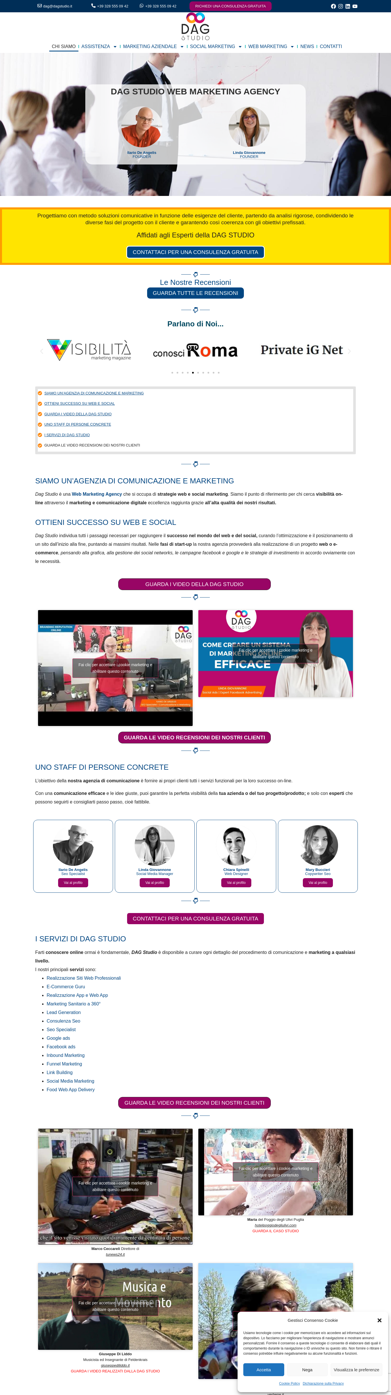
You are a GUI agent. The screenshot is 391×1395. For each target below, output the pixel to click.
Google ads (58, 1038)
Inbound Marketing (66, 1055)
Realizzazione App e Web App (77, 995)
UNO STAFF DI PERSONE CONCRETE (77, 425)
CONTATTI (331, 46)
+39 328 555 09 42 (112, 6)
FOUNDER (141, 154)
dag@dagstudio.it (57, 6)
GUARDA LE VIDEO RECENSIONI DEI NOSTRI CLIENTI (92, 446)
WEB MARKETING (271, 46)
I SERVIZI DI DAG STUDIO (67, 435)
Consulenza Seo (63, 1021)
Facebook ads (61, 1047)
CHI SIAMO (64, 46)
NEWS (307, 46)
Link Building (60, 1072)
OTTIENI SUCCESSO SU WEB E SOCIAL (79, 404)
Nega (307, 1369)
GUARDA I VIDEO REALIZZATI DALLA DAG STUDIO (115, 1372)
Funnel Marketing (64, 1064)
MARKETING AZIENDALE (153, 46)
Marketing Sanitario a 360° (74, 1004)
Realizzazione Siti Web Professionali (84, 978)
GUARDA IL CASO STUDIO (275, 1231)
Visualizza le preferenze (356, 1369)
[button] (379, 1320)
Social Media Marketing (70, 1081)
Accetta (263, 1369)
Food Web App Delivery (71, 1090)
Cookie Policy (289, 1384)
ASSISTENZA (100, 46)
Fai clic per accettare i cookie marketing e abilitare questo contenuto (115, 668)
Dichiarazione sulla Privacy (323, 1384)
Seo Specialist (61, 1029)
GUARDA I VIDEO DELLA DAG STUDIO (78, 414)
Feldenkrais (137, 1360)
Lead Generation (64, 1012)
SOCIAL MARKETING (216, 46)
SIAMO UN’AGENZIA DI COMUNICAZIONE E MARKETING (94, 394)
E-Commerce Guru (66, 987)
